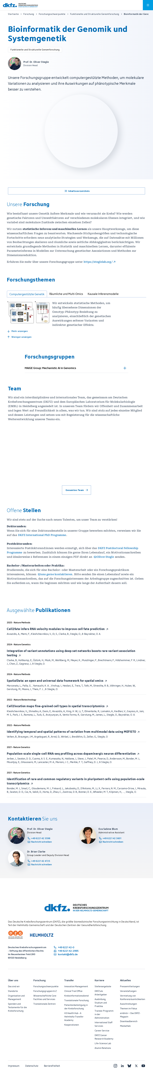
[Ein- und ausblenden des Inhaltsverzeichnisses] (76, 190)
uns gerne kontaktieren (56, 578)
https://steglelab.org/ (98, 261)
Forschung (39, 1073)
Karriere (99, 1073)
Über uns (13, 1073)
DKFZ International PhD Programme (42, 539)
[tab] (27, 294)
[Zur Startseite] (20, 5)
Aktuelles (125, 1073)
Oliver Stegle (105, 561)
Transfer (69, 1073)
